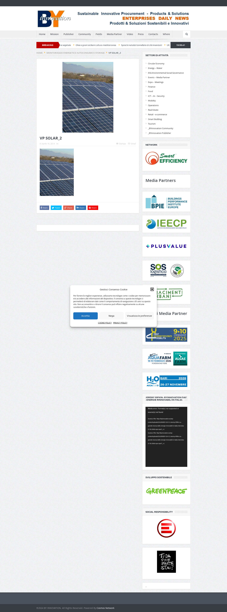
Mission (54, 34)
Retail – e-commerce (157, 114)
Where (166, 34)
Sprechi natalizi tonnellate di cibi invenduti (143, 45)
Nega (111, 315)
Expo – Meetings (155, 82)
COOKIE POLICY (105, 323)
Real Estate (153, 109)
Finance (151, 86)
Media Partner (114, 34)
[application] (166, 437)
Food (150, 91)
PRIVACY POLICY (120, 323)
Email (132, 143)
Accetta (85, 315)
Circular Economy (156, 63)
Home (42, 34)
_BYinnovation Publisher (159, 133)
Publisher (69, 34)
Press (141, 34)
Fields (99, 34)
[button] (152, 289)
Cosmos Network (105, 607)
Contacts (153, 34)
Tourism (152, 123)
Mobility (152, 100)
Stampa (121, 143)
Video (130, 34)
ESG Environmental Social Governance (166, 72)
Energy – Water (155, 68)
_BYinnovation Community (160, 128)
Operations (153, 105)
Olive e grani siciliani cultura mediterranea (98, 45)
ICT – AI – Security (156, 96)
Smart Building (155, 119)
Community (85, 34)
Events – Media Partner (159, 77)
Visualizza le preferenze (139, 315)
